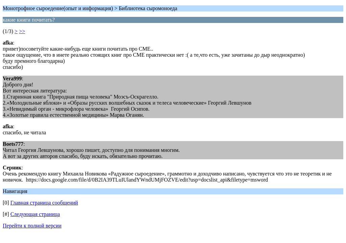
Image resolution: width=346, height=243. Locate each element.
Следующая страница (35, 214)
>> (22, 31)
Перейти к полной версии (32, 225)
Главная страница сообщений (44, 203)
